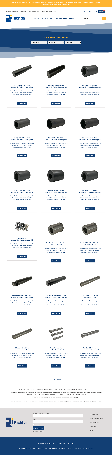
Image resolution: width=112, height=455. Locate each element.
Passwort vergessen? (38, 431)
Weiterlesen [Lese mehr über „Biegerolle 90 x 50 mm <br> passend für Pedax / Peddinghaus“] (89, 208)
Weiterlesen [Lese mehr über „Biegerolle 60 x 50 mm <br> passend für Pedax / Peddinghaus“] (56, 156)
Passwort (35, 419)
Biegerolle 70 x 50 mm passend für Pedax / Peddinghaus (89, 139)
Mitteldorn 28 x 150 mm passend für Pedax (22, 349)
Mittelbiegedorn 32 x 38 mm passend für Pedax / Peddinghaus (22, 296)
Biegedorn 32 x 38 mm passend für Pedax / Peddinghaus (22, 86)
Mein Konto (88, 11)
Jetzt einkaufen (61, 18)
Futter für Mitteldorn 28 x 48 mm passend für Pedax (89, 244)
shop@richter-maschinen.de (49, 11)
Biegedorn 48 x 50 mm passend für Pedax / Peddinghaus (56, 86)
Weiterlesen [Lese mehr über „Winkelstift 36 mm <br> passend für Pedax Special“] (89, 366)
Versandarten (94, 422)
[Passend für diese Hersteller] (39, 42)
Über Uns (36, 18)
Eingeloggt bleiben (38, 425)
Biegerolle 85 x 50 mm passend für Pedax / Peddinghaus (22, 191)
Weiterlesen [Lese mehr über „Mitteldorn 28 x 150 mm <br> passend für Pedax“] (22, 366)
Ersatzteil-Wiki (47, 18)
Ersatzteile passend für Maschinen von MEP (22, 239)
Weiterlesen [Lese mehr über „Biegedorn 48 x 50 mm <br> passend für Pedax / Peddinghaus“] (56, 103)
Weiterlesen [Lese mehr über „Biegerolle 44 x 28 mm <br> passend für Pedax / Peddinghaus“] (22, 156)
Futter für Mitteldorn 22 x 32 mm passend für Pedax (56, 244)
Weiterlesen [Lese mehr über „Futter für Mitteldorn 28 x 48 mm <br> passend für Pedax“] (89, 261)
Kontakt (72, 18)
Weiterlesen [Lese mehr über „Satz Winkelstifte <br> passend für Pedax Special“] (56, 366)
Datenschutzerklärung (46, 443)
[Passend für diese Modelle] (73, 42)
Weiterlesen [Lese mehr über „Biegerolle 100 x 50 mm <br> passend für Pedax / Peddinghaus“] (89, 103)
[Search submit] (104, 18)
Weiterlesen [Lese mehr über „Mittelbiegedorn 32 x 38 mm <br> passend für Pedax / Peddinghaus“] (22, 313)
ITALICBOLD (89, 448)
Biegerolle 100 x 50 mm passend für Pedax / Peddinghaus (89, 86)
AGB (91, 431)
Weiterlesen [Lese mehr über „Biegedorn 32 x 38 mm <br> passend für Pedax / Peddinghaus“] (22, 103)
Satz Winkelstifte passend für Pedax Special (56, 349)
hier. (30, 94)
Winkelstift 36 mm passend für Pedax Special (90, 349)
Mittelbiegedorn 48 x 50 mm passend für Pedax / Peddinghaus (56, 296)
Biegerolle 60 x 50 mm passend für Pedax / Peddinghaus (56, 139)
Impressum (61, 443)
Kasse (96, 11)
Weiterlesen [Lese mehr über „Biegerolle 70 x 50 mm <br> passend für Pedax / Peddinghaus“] (89, 156)
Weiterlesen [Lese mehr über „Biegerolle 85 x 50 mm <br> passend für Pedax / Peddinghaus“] (22, 208)
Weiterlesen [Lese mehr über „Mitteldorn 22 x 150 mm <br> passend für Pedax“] (89, 313)
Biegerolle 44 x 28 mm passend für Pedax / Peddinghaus (22, 139)
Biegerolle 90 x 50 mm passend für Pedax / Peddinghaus (89, 191)
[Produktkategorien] (56, 42)
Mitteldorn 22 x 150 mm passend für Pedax (89, 296)
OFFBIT (64, 448)
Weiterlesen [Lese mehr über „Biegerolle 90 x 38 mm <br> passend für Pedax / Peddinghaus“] (56, 208)
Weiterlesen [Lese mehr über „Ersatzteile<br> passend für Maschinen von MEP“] (22, 256)
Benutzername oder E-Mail (41, 413)
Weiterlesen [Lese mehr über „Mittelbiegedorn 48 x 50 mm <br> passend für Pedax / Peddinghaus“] (56, 313)
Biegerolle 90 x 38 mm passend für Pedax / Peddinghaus (56, 191)
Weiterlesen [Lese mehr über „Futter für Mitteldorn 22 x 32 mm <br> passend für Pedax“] (56, 261)
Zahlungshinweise (96, 418)
